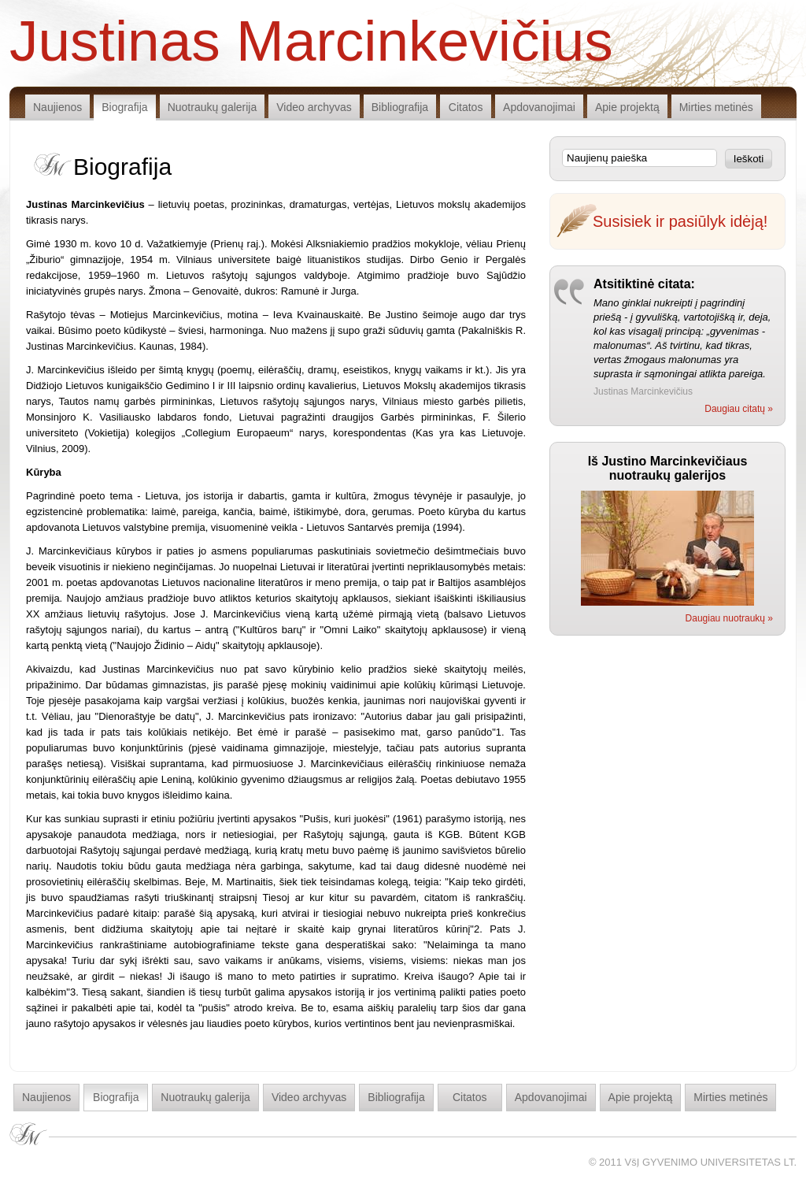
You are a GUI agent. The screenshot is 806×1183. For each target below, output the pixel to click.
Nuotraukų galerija (212, 107)
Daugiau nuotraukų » (729, 618)
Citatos (466, 107)
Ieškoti (749, 159)
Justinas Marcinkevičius (311, 39)
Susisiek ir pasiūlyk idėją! (680, 221)
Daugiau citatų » (738, 408)
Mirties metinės (716, 107)
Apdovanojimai (539, 107)
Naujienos (57, 107)
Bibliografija (400, 107)
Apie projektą (627, 107)
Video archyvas (313, 107)
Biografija (124, 107)
